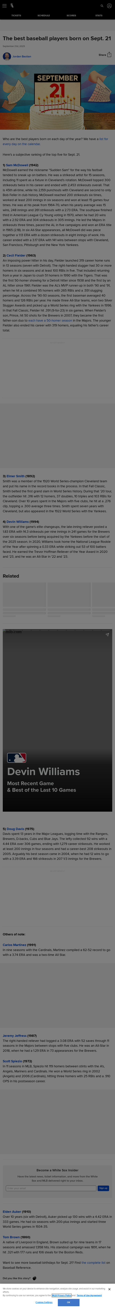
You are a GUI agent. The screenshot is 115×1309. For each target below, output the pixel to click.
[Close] (109, 1289)
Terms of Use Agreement (89, 1295)
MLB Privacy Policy (61, 1295)
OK (68, 1302)
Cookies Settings (44, 1302)
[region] (57, 1296)
